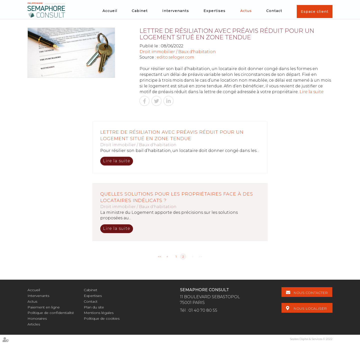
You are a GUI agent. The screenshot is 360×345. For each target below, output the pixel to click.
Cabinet (140, 11)
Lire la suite (312, 91)
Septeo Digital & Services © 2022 (311, 339)
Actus (246, 11)
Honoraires (37, 318)
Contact (274, 11)
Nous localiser (310, 308)
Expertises (215, 11)
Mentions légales (99, 312)
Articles (34, 324)
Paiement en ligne (44, 307)
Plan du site (94, 307)
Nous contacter (311, 292)
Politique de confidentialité (51, 312)
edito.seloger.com (175, 57)
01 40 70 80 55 (202, 310)
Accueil (109, 11)
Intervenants (175, 11)
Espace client (314, 11)
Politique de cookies (102, 318)
